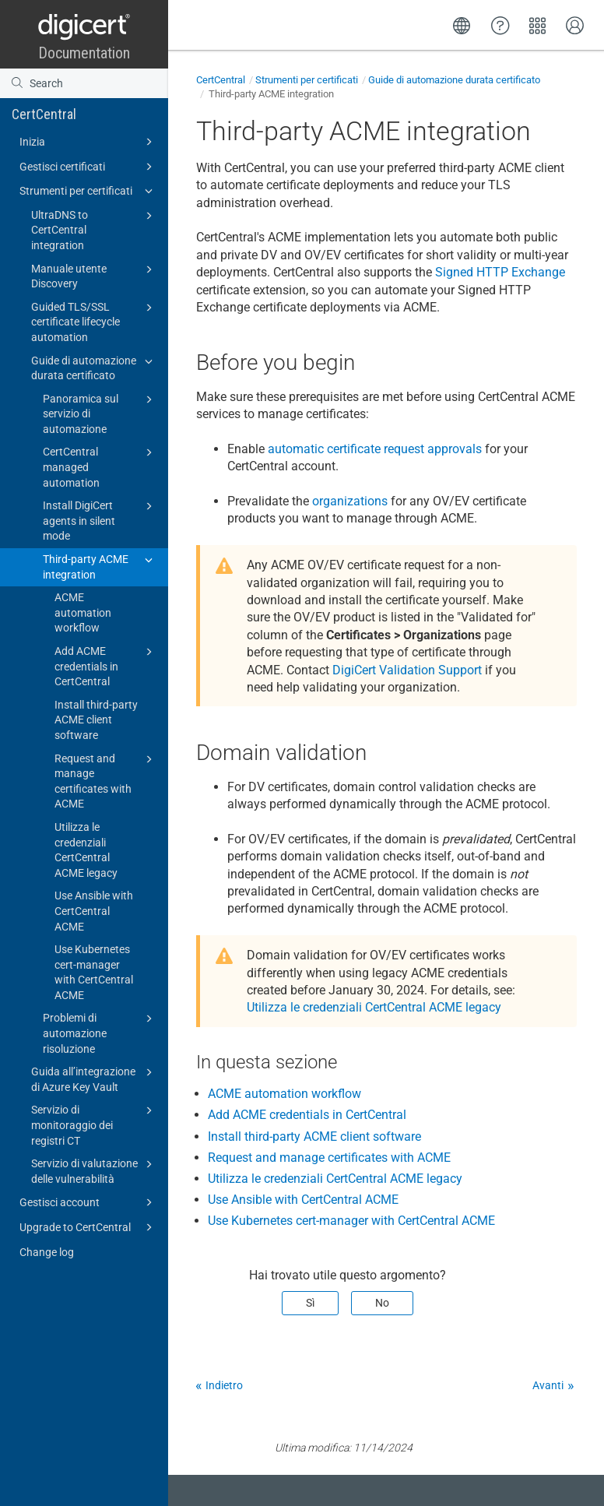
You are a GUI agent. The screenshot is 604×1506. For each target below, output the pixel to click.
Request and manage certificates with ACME (105, 781)
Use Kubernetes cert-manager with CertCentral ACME (93, 972)
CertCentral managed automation (100, 466)
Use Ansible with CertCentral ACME (93, 910)
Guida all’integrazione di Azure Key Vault (94, 1078)
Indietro (224, 1385)
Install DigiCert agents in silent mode (100, 520)
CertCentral (44, 114)
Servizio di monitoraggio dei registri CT (94, 1124)
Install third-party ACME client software (96, 719)
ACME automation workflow (82, 612)
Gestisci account (88, 1202)
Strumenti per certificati (88, 190)
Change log (46, 1252)
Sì (310, 1303)
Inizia (88, 141)
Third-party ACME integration (100, 566)
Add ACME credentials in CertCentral (105, 665)
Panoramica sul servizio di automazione (100, 413)
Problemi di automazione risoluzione (100, 1032)
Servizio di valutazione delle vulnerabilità (94, 1170)
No (382, 1303)
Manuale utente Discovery (94, 275)
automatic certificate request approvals (375, 449)
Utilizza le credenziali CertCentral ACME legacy (86, 850)
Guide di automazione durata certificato (94, 367)
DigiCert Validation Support (407, 670)
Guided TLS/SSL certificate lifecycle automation (94, 321)
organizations (350, 501)
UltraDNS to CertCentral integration (94, 229)
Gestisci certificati (88, 166)
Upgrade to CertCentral (88, 1227)
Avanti (548, 1385)
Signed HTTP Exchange (500, 272)
